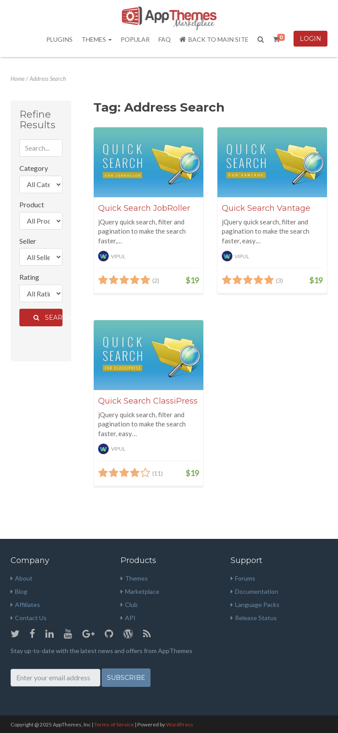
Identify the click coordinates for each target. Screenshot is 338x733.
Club (129, 604)
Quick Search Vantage (266, 208)
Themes (96, 39)
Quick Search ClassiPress (148, 401)
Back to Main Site (214, 39)
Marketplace (140, 591)
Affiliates (25, 604)
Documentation (254, 591)
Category (33, 168)
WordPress (179, 724)
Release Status (254, 617)
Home (18, 78)
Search (47, 317)
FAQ (164, 39)
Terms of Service (114, 724)
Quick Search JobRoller (144, 208)
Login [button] (310, 39)
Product (31, 204)
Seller (27, 241)
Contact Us (29, 617)
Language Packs (255, 604)
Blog (19, 591)
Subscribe (126, 678)
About (22, 578)
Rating (29, 277)
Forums (243, 578)
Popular (135, 39)
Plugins (59, 39)
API (128, 617)
